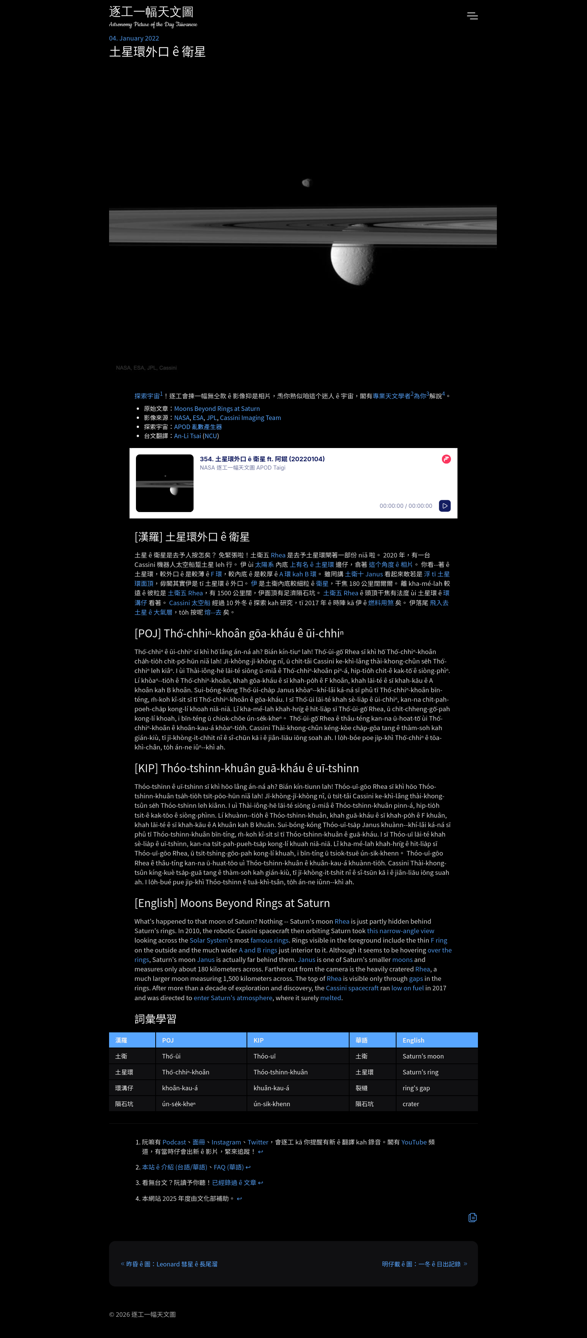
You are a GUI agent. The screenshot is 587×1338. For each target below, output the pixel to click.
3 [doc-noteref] (427, 393)
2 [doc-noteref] (412, 393)
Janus (206, 959)
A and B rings (258, 949)
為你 (420, 395)
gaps (416, 978)
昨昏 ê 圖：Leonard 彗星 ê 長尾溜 (171, 1263)
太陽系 (264, 564)
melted (330, 997)
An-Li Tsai (187, 435)
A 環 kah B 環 (298, 573)
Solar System (209, 940)
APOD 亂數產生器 (198, 426)
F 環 (216, 573)
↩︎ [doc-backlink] (260, 1151)
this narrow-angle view (400, 930)
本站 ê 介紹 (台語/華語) (175, 1166)
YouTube (414, 1141)
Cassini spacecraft (352, 987)
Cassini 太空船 (189, 602)
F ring (439, 940)
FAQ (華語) (229, 1166)
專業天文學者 (392, 395)
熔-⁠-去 (213, 612)
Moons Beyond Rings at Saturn (217, 408)
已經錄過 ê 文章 (234, 1182)
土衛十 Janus (364, 573)
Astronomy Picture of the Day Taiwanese (153, 24)
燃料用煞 (380, 602)
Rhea (278, 554)
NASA (182, 417)
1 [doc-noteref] (161, 393)
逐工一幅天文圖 (151, 13)
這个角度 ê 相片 (391, 564)
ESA (198, 417)
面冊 (198, 1141)
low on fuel (407, 987)
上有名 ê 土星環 (312, 564)
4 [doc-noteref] (443, 393)
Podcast (174, 1141)
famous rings (270, 940)
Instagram (226, 1141)
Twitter (258, 1141)
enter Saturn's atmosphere (233, 997)
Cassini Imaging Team (250, 417)
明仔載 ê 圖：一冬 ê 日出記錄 (421, 1263)
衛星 (322, 583)
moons (402, 959)
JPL (211, 417)
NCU (211, 435)
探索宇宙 (147, 395)
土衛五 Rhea (185, 592)
